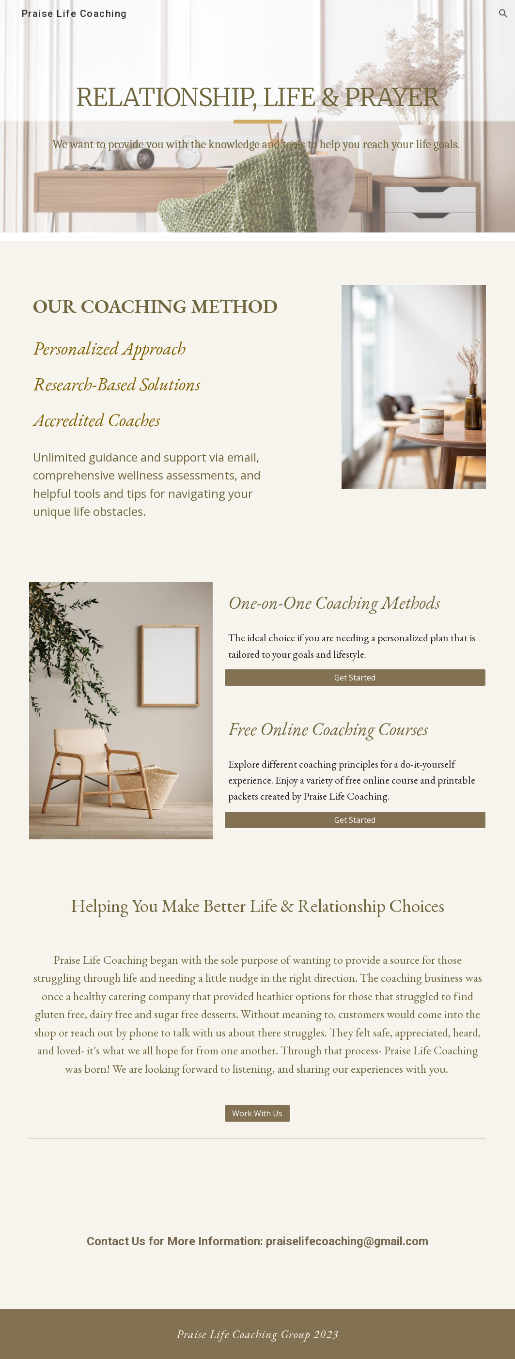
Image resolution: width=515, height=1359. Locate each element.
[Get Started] (355, 677)
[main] (257, 116)
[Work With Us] (257, 1113)
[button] (503, 13)
